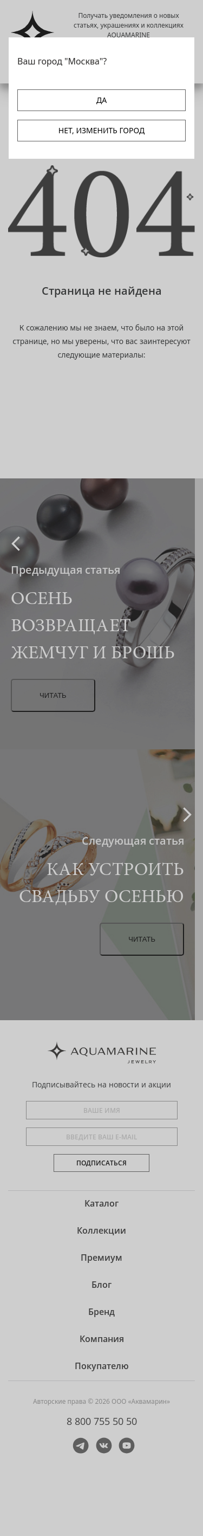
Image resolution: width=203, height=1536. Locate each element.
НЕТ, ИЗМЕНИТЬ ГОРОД (101, 130)
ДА (101, 100)
